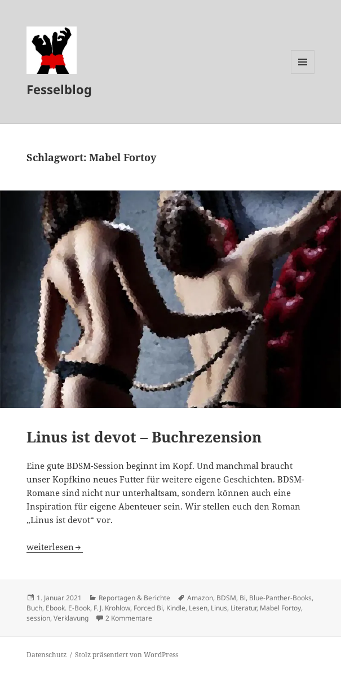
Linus (219, 608)
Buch (34, 608)
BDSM (226, 598)
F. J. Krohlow (112, 608)
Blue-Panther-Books (280, 598)
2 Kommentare (128, 618)
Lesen (198, 608)
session (38, 618)
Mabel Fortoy (280, 608)
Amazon (200, 598)
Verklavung (71, 618)
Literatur (243, 608)
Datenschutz (46, 654)
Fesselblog (59, 89)
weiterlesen (54, 546)
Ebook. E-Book (68, 608)
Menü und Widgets (303, 73)
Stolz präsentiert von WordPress (126, 654)
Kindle (175, 608)
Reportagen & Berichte (134, 598)
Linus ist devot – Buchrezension (144, 437)
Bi (243, 598)
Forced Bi (148, 608)
